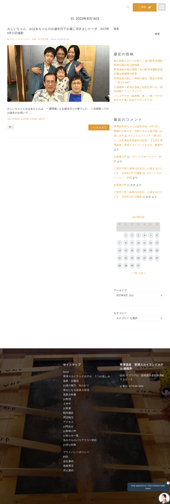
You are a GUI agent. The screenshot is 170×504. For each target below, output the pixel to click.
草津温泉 (16, 119)
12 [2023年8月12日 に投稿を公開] (151, 243)
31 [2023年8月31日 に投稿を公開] (138, 265)
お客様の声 (120, 156)
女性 (99, 498)
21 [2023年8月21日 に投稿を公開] (119, 258)
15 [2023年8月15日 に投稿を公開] (126, 250)
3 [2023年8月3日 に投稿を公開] (138, 235)
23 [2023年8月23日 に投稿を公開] (132, 258)
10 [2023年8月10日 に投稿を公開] (138, 243)
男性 (74, 498)
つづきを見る (99, 127)
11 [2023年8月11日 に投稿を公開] (144, 243)
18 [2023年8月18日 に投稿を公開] (144, 250)
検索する (132, 500)
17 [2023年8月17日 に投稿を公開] (138, 250)
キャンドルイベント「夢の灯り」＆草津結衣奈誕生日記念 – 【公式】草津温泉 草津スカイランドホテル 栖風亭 (138, 140)
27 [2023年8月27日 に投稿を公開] (157, 258)
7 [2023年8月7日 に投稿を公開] (119, 243)
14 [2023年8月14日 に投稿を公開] (119, 250)
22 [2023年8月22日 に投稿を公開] (126, 258)
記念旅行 (34, 119)
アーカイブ (120, 290)
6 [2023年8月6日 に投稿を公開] (157, 235)
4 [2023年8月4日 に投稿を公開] (144, 235)
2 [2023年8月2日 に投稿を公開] (132, 235)
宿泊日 (17, 498)
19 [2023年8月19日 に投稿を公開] (151, 250)
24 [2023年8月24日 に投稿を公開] (138, 258)
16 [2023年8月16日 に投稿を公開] (132, 250)
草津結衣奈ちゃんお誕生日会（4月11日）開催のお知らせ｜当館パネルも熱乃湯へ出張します (138, 131)
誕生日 (42, 119)
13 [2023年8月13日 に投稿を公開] (157, 243)
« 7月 (134, 273)
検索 (116, 28)
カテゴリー (120, 313)
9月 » (142, 273)
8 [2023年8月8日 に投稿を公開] (125, 243)
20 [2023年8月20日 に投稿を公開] (157, 250)
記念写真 (45, 39)
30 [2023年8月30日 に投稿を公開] (132, 265)
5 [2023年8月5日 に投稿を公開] (150, 235)
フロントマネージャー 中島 (23, 39)
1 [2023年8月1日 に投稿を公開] (125, 235)
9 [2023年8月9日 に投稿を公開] (132, 243)
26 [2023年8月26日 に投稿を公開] (151, 258)
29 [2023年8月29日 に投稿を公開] (126, 265)
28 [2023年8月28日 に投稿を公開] (119, 265)
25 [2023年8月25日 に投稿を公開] (144, 258)
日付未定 (62, 499)
